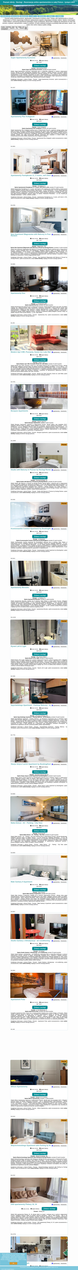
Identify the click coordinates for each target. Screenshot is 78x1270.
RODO (17, 1261)
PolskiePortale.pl (10, 1269)
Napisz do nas (54, 1267)
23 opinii (46, 662)
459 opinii (45, 1015)
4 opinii (47, 426)
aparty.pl (75, 1)
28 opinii (55, 485)
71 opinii (47, 1102)
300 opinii (45, 308)
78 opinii (54, 956)
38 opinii (49, 73)
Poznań (64, 32)
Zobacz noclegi (40, 69)
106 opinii (49, 132)
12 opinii (47, 603)
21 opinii (60, 251)
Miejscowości (24, 16)
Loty (33, 16)
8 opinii (54, 779)
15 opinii (55, 367)
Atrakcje (50, 16)
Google (23, 1254)
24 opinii (55, 544)
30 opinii (58, 1161)
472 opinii (56, 191)
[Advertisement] (39, 1046)
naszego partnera (36, 84)
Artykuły (59, 16)
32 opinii (52, 838)
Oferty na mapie (15, 16)
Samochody (41, 16)
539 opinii (48, 897)
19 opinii (57, 720)
